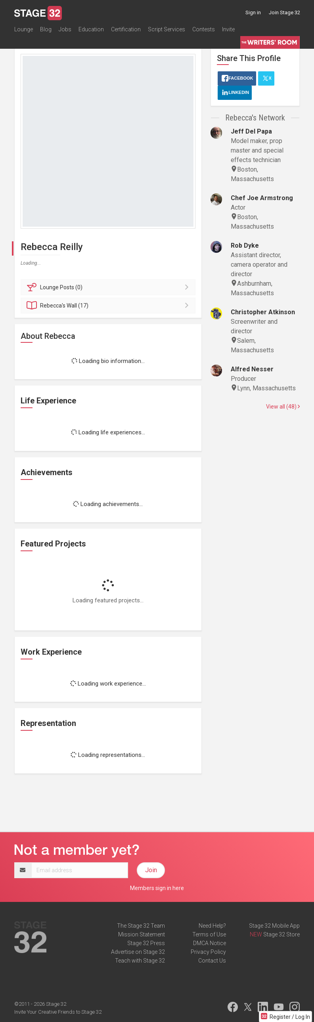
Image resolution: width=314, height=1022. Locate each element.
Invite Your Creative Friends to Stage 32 (57, 1012)
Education (91, 29)
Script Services (166, 29)
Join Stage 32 (284, 12)
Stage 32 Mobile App (274, 926)
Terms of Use (209, 934)
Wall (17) (109, 305)
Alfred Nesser (252, 369)
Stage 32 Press (146, 943)
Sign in (253, 12)
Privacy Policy (208, 952)
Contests (203, 29)
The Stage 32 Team (141, 926)
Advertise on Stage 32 (138, 952)
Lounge (23, 29)
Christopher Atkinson (263, 312)
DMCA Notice (209, 943)
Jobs (65, 29)
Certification (126, 29)
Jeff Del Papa (251, 131)
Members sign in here (157, 888)
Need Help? (212, 926)
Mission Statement (141, 934)
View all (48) (283, 406)
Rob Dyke (245, 245)
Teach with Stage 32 (140, 960)
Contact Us (212, 960)
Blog (46, 29)
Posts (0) (109, 287)
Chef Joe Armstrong (262, 198)
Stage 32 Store (281, 934)
